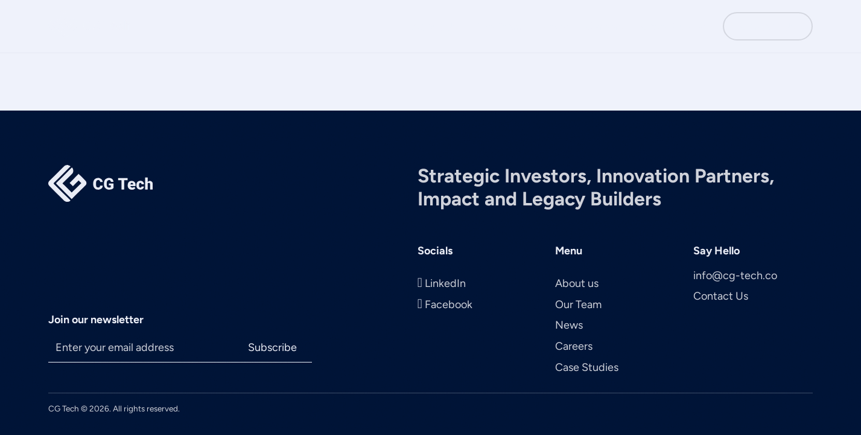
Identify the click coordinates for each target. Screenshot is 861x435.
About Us (434, 26)
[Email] (140, 348)
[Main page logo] (89, 26)
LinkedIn (445, 283)
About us (577, 283)
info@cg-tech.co (735, 275)
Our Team (578, 304)
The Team (498, 26)
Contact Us (767, 26)
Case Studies (673, 26)
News (554, 26)
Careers (604, 26)
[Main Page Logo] (100, 185)
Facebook (448, 304)
